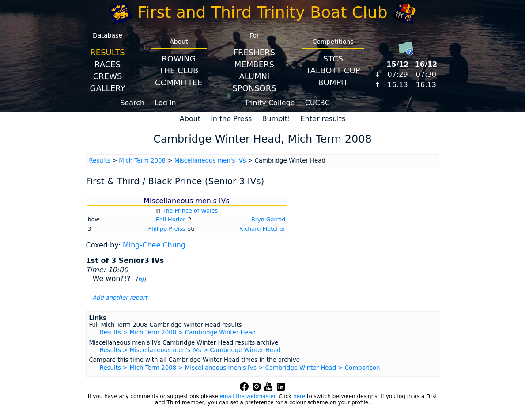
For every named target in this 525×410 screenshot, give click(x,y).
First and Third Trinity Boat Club (263, 12)
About (190, 118)
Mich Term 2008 (142, 160)
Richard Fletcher (262, 228)
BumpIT (333, 82)
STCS (333, 58)
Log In (165, 103)
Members (254, 64)
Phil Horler (170, 219)
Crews (107, 76)
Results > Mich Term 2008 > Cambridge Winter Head (178, 332)
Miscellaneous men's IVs (210, 160)
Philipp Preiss (166, 228)
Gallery (107, 88)
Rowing (179, 58)
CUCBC (317, 103)
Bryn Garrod (268, 219)
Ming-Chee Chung (154, 245)
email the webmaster (247, 396)
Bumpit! (276, 118)
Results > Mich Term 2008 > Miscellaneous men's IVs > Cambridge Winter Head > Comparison (240, 367)
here (299, 396)
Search (132, 103)
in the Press (231, 118)
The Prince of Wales (190, 210)
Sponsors (254, 88)
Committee (179, 82)
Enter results (323, 118)
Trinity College (270, 103)
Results (107, 52)
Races (107, 64)
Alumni (254, 76)
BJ (141, 279)
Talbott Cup (333, 70)
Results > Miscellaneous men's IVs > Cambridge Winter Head (190, 350)
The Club (178, 70)
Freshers (255, 52)
